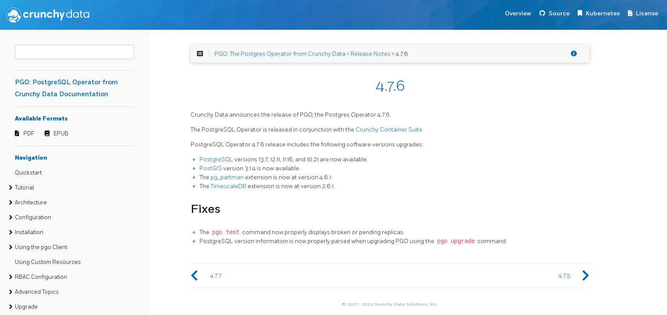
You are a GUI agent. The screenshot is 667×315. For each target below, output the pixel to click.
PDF (28, 133)
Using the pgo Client (41, 247)
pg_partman (227, 177)
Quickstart (28, 172)
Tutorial (24, 187)
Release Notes (371, 53)
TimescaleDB (228, 186)
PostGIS (211, 168)
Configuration (33, 217)
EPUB (61, 133)
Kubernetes (603, 13)
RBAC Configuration (41, 277)
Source (559, 13)
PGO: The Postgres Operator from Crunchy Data (279, 53)
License (647, 13)
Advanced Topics (37, 292)
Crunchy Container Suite (389, 129)
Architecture (31, 202)
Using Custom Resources (48, 262)
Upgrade (26, 307)
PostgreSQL (216, 159)
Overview (518, 13)
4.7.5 (564, 275)
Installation (29, 232)
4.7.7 (216, 275)
